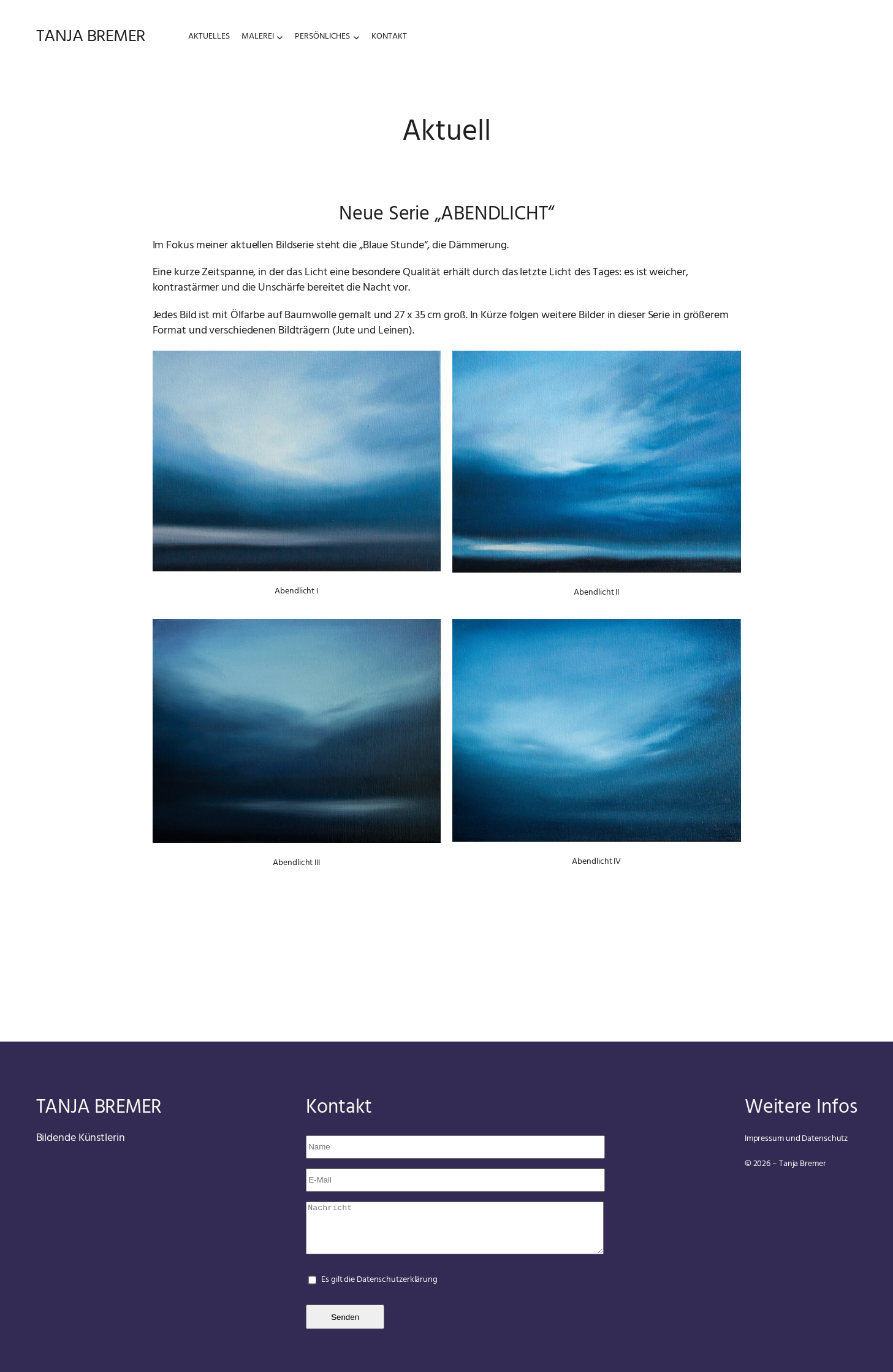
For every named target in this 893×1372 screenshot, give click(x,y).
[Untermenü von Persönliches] (356, 36)
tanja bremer (90, 36)
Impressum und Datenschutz (796, 1139)
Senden (345, 1317)
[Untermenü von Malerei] (279, 36)
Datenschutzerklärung (397, 1280)
